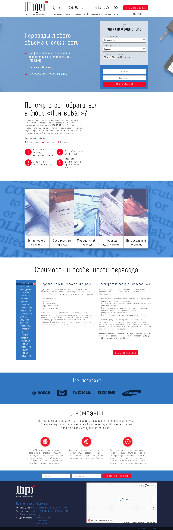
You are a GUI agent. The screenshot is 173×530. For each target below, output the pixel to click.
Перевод (109, 45)
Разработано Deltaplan (147, 528)
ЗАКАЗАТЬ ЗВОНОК (136, 7)
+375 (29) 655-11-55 (59, 511)
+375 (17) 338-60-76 (40, 511)
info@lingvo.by (136, 14)
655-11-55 (105, 7)
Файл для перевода (114, 54)
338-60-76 (71, 7)
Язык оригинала (112, 36)
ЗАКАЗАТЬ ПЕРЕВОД (125, 352)
